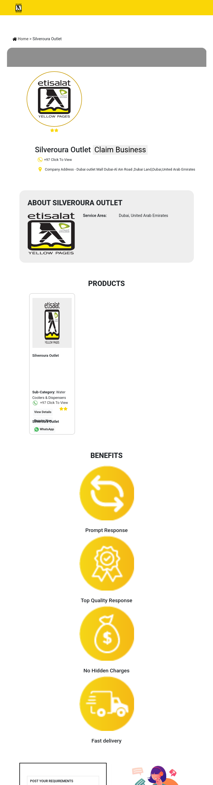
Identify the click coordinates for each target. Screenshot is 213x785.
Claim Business (120, 149)
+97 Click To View (50, 403)
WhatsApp (47, 429)
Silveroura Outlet (45, 421)
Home (20, 39)
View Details (43, 412)
